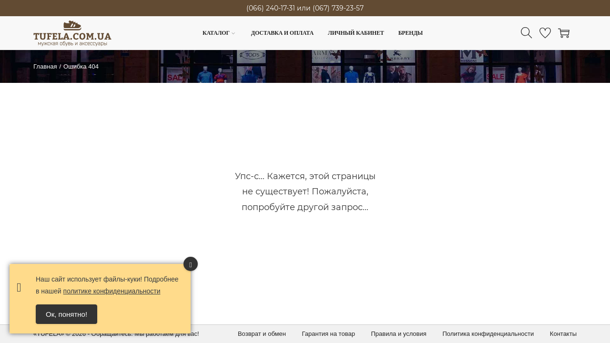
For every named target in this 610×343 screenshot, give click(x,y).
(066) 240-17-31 (270, 8)
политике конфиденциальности (112, 291)
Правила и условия (399, 333)
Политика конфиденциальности (488, 333)
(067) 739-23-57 (338, 8)
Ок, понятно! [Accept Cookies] (66, 314)
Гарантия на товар (328, 333)
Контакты (563, 333)
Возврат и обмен (262, 333)
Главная (45, 66)
